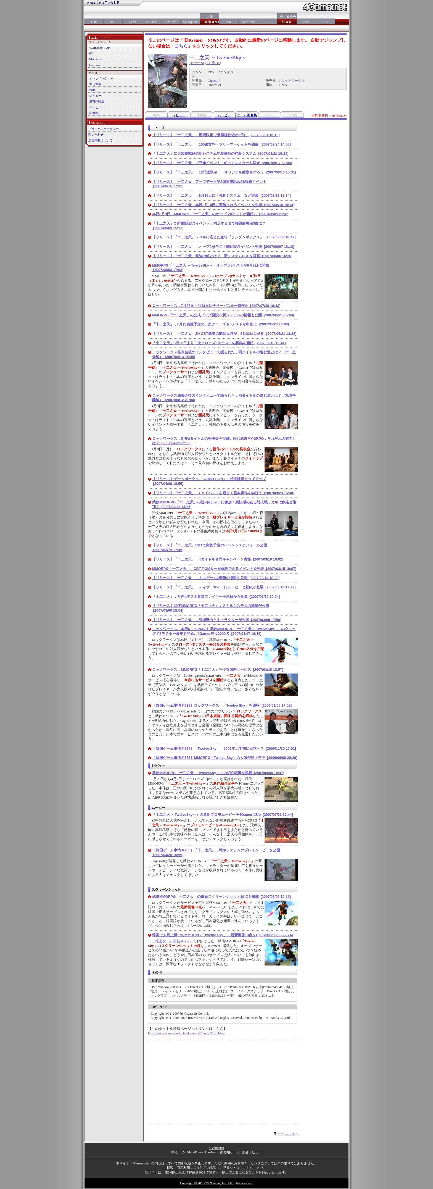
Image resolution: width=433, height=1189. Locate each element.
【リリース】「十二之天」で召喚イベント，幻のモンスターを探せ (222, 163)
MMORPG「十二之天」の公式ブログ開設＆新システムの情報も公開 (223, 315)
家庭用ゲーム (230, 1152)
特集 (92, 89)
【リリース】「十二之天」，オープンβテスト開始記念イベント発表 (223, 246)
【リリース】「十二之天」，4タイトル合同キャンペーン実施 (217, 559)
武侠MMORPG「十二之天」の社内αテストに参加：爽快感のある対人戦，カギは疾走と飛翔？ (224, 504)
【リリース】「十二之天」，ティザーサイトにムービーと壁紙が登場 (223, 587)
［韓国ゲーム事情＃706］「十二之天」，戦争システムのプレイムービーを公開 (216, 852)
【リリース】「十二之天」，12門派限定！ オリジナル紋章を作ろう (224, 172)
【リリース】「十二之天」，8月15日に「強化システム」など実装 (221, 195)
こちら (181, 46)
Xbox (132, 22)
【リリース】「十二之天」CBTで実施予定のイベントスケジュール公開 (209, 547)
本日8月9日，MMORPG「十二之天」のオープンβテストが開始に (220, 214)
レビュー (95, 95)
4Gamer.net (216, 1148)
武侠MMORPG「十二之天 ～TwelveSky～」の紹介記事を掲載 (218, 773)
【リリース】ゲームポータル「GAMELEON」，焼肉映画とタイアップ (209, 481)
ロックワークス (293, 81)
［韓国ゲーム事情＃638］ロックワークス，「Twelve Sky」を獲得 (222, 705)
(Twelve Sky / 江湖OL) (205, 63)
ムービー (95, 107)
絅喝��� (210, 19)
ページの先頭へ (288, 1133)
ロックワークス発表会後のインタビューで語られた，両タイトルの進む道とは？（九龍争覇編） (224, 397)
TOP (94, 22)
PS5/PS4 (151, 22)
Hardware (248, 22)
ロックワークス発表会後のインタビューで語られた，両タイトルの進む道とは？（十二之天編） (224, 354)
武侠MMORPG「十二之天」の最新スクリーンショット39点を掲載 (221, 897)
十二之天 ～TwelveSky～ (217, 57)
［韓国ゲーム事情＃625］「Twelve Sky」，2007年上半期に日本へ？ (224, 748)
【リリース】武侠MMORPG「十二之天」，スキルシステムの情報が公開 (210, 608)
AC (267, 22)
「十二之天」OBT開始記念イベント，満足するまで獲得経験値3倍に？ (209, 225)
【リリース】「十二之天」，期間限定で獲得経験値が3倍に (216, 135)
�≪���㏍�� (287, 19)
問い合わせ (96, 134)
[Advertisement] (194, 1082)
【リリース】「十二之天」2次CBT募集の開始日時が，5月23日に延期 (224, 334)
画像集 (93, 113)
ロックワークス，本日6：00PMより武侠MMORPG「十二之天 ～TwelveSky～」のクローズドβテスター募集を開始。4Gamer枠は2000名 (223, 631)
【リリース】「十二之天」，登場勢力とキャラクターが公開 (216, 620)
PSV (306, 22)
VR (229, 22)
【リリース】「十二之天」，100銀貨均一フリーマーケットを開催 (221, 144)
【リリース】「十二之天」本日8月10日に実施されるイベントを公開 (223, 205)
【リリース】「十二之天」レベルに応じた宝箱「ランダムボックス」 (223, 237)
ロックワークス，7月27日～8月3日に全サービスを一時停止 (216, 306)
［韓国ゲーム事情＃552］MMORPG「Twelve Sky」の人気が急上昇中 (224, 758)
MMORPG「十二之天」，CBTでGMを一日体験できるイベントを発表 (224, 569)
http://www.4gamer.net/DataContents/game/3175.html (186, 1033)
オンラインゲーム (101, 78)
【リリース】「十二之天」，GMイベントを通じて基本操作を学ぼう (223, 493)
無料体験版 (96, 101)
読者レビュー (252, 1152)
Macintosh (95, 59)
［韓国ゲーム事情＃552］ (172, 941)
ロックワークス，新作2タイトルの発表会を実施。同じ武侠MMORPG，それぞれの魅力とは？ (224, 440)
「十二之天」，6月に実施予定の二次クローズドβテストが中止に (220, 324)
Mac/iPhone (195, 1152)
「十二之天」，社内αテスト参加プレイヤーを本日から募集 (216, 596)
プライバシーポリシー (103, 128)
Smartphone (190, 22)
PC (113, 22)
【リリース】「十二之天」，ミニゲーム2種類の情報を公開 (216, 578)
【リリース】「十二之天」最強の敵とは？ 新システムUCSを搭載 (222, 256)
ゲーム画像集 (247, 115)
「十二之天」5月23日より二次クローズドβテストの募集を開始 (219, 343)
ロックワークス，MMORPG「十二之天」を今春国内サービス (217, 669)
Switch (170, 22)
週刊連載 (95, 84)
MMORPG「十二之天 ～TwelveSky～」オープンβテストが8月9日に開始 (210, 267)
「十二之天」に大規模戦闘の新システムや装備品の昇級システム (220, 153)
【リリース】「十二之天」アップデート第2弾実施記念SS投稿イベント (209, 184)
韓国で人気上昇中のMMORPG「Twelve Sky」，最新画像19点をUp (222, 935)
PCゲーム (178, 1152)
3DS (325, 22)
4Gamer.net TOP (99, 47)
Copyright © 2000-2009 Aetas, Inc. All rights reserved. (216, 1183)
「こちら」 (248, 1168)
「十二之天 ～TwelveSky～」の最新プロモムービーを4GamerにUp (222, 814)
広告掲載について (100, 140)
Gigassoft (214, 81)
